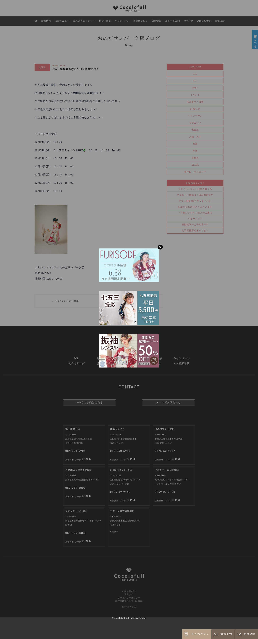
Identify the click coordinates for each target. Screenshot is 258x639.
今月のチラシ (200, 634)
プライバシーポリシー (129, 597)
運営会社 (128, 594)
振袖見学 (249, 634)
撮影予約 (226, 634)
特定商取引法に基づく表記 (129, 601)
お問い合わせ (129, 591)
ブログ (78, 541)
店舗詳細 (69, 541)
